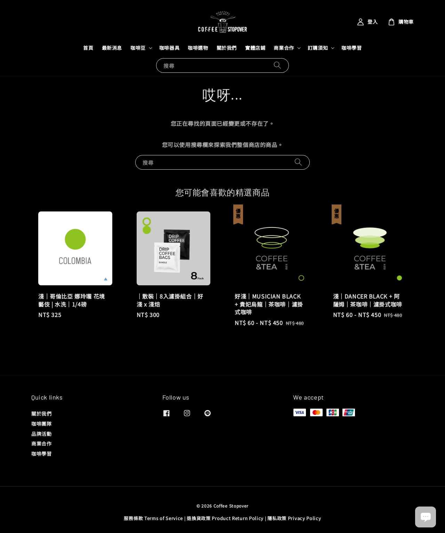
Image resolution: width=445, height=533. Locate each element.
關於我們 (227, 47)
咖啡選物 (198, 47)
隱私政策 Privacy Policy (294, 518)
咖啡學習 (351, 47)
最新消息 (112, 47)
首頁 (88, 47)
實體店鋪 (255, 47)
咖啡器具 (169, 47)
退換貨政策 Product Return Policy (225, 518)
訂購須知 (318, 48)
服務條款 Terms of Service (153, 518)
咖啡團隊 (41, 423)
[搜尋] (277, 65)
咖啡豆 (138, 48)
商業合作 (284, 48)
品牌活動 (41, 433)
